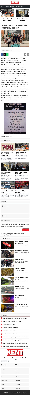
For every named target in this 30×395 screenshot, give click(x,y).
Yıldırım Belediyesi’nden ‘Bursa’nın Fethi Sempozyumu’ (7, 20)
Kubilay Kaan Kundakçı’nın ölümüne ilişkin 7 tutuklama (22, 251)
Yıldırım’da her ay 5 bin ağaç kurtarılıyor (23, 19)
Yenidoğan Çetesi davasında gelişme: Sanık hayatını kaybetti (21, 261)
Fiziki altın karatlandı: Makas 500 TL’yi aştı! (20, 269)
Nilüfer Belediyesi (9, 136)
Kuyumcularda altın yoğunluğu (6, 173)
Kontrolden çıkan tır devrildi (20, 296)
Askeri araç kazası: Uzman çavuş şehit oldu (21, 242)
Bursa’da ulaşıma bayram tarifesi (21, 278)
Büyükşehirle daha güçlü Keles (7, 191)
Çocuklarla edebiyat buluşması (20, 191)
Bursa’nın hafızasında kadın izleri (21, 173)
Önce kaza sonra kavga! (21, 304)
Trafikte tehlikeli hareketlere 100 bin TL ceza (22, 287)
